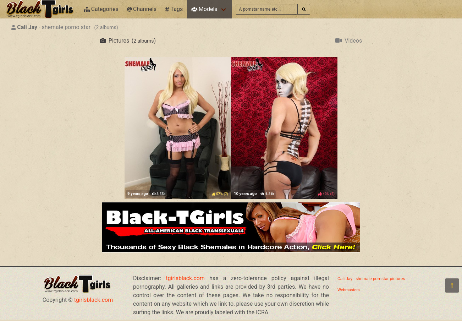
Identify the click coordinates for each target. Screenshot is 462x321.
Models (204, 9)
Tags (174, 9)
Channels (141, 9)
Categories (101, 9)
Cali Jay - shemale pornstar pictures (371, 278)
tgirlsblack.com (93, 299)
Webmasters (348, 290)
